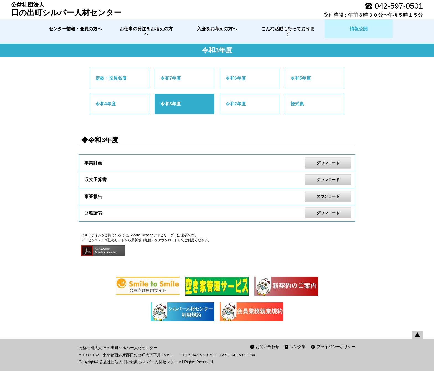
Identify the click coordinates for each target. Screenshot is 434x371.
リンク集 (298, 346)
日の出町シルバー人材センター (66, 9)
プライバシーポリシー (336, 346)
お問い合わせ (267, 346)
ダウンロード (328, 163)
